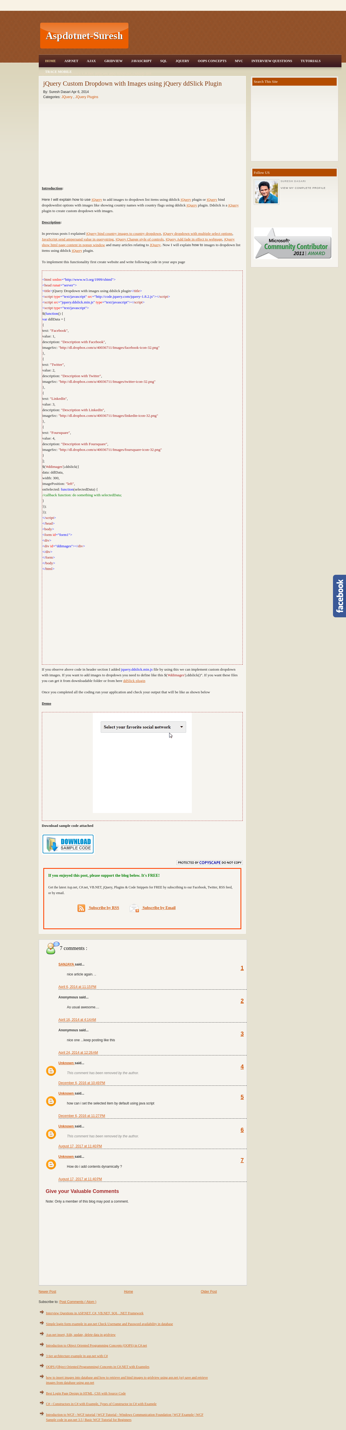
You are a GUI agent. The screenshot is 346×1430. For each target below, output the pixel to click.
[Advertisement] (236, 35)
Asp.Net (71, 61)
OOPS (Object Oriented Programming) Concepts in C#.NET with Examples (97, 1367)
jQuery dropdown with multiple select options (197, 233)
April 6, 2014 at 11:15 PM (77, 987)
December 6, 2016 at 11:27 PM (82, 1116)
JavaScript (141, 61)
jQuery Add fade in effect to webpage (194, 239)
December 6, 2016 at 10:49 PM (82, 1083)
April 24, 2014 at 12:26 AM (78, 1053)
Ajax (91, 61)
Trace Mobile (58, 72)
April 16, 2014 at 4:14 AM (77, 1020)
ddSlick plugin (134, 681)
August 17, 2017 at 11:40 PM (80, 1146)
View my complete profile (303, 188)
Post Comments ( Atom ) (77, 1302)
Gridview (113, 61)
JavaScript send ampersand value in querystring (78, 239)
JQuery (182, 61)
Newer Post (47, 1292)
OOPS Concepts (212, 61)
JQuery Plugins (86, 97)
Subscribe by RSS (98, 908)
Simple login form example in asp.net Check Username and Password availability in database (109, 1324)
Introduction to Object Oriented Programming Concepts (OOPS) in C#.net (96, 1345)
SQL (163, 61)
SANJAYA (67, 964)
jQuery (97, 199)
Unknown (67, 1063)
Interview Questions (272, 61)
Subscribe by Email (153, 908)
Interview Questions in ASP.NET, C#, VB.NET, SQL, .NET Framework (95, 1313)
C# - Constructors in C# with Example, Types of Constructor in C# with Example (101, 1404)
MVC (239, 61)
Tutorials (311, 61)
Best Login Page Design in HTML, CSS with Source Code (86, 1393)
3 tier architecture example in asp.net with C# (77, 1356)
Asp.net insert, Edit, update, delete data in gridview (81, 1335)
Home (50, 61)
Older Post (209, 1292)
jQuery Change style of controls (139, 239)
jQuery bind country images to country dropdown (123, 233)
